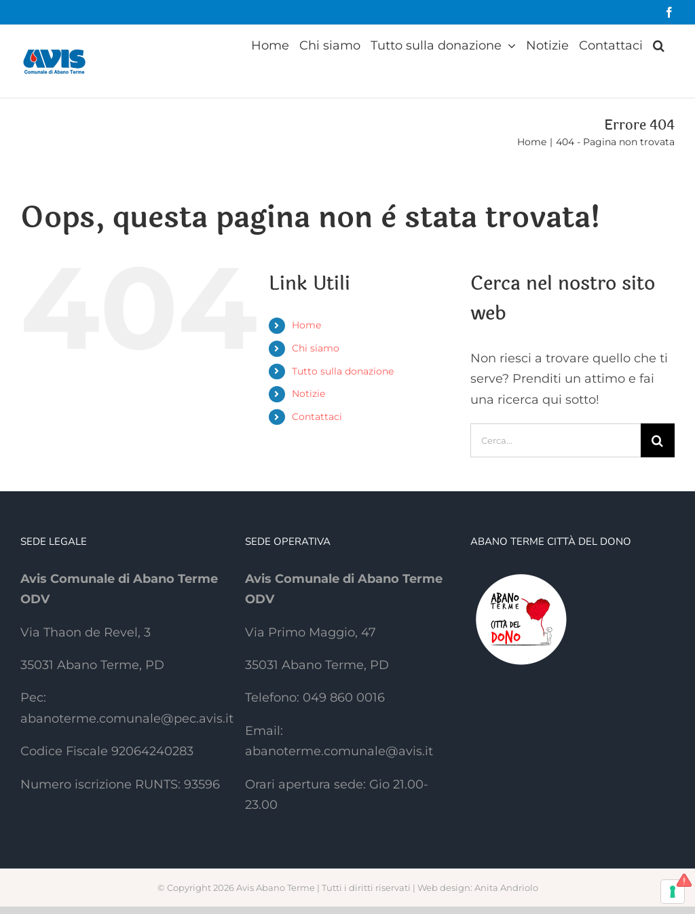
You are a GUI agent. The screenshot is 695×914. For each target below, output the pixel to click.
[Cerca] (658, 440)
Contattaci (317, 417)
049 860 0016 (344, 697)
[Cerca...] (555, 440)
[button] (658, 45)
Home (306, 325)
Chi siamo (315, 348)
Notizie (308, 393)
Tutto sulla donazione (343, 371)
